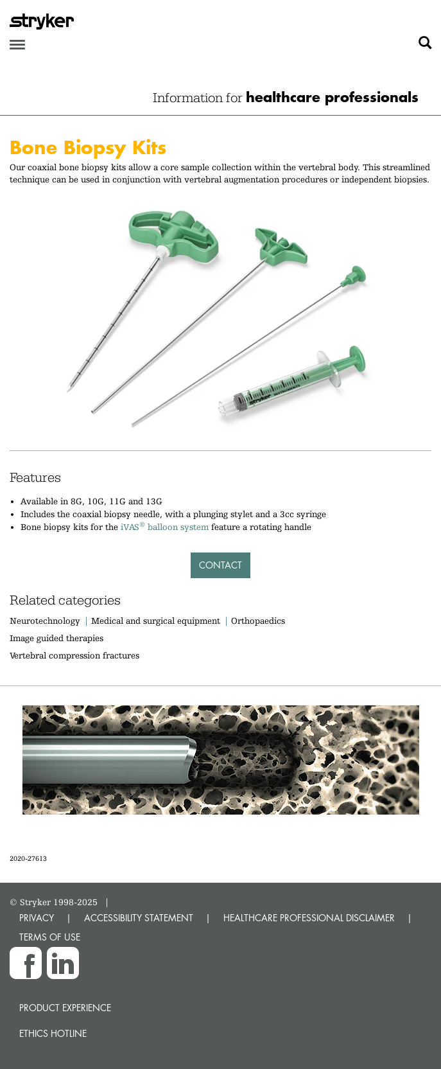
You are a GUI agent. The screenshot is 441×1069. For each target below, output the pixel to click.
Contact (220, 565)
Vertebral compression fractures (74, 655)
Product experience (65, 1008)
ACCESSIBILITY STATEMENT (138, 918)
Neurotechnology (45, 620)
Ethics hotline (53, 1033)
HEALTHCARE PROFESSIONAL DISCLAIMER (309, 918)
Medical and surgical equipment (157, 620)
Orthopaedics (258, 620)
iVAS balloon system (165, 527)
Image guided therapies (56, 638)
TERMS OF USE (49, 937)
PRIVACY (36, 918)
